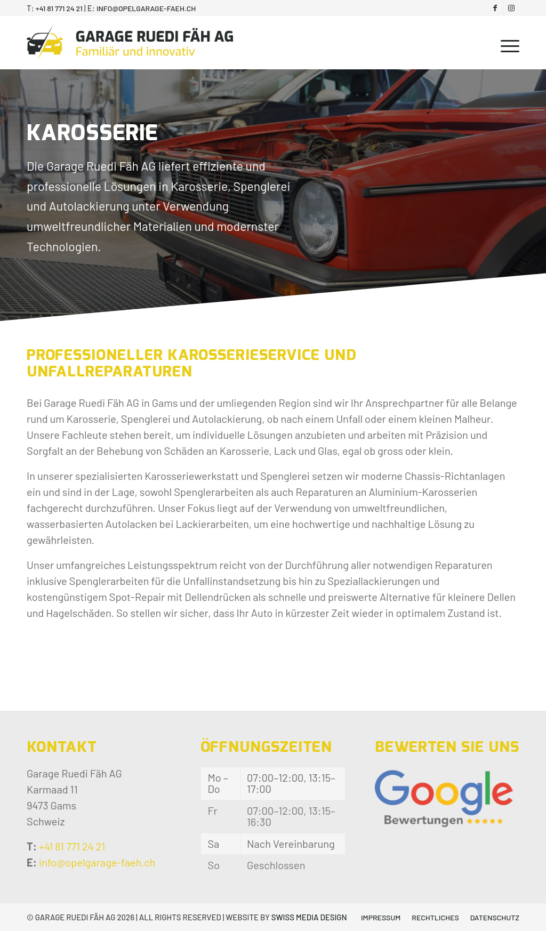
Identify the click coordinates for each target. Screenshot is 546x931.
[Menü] (506, 42)
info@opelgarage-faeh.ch (146, 8)
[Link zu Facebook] (495, 8)
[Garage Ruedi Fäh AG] (130, 42)
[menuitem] (506, 42)
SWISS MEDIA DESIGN (309, 917)
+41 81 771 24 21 (59, 8)
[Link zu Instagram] (511, 8)
